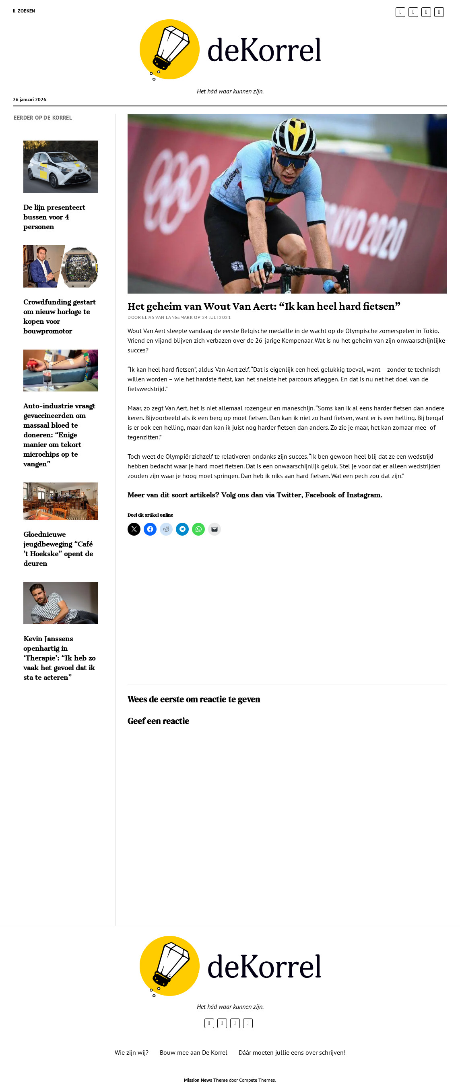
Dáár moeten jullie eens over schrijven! (292, 1052)
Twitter (288, 495)
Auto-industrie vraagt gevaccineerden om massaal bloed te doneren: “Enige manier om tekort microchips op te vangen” (59, 435)
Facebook (320, 495)
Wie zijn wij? (132, 1052)
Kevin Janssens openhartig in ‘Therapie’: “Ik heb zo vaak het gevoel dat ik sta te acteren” (59, 658)
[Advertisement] (287, 613)
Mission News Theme (206, 1080)
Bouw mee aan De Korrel (193, 1052)
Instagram (363, 495)
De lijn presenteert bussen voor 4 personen (54, 217)
